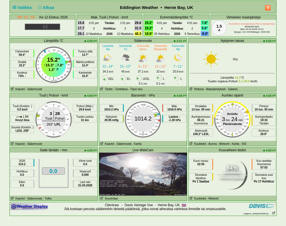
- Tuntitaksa (120, 89)
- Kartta (137, 143)
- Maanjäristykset (215, 89)
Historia (196, 89)
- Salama (231, 89)
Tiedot (106, 89)
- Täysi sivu (135, 89)
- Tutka (47, 198)
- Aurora (212, 143)
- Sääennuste (33, 89)
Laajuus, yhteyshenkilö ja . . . (259, 213)
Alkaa (45, 7)
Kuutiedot (197, 143)
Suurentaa (108, 198)
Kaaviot (17, 89)
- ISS (243, 143)
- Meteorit (223, 143)
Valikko (23, 7)
